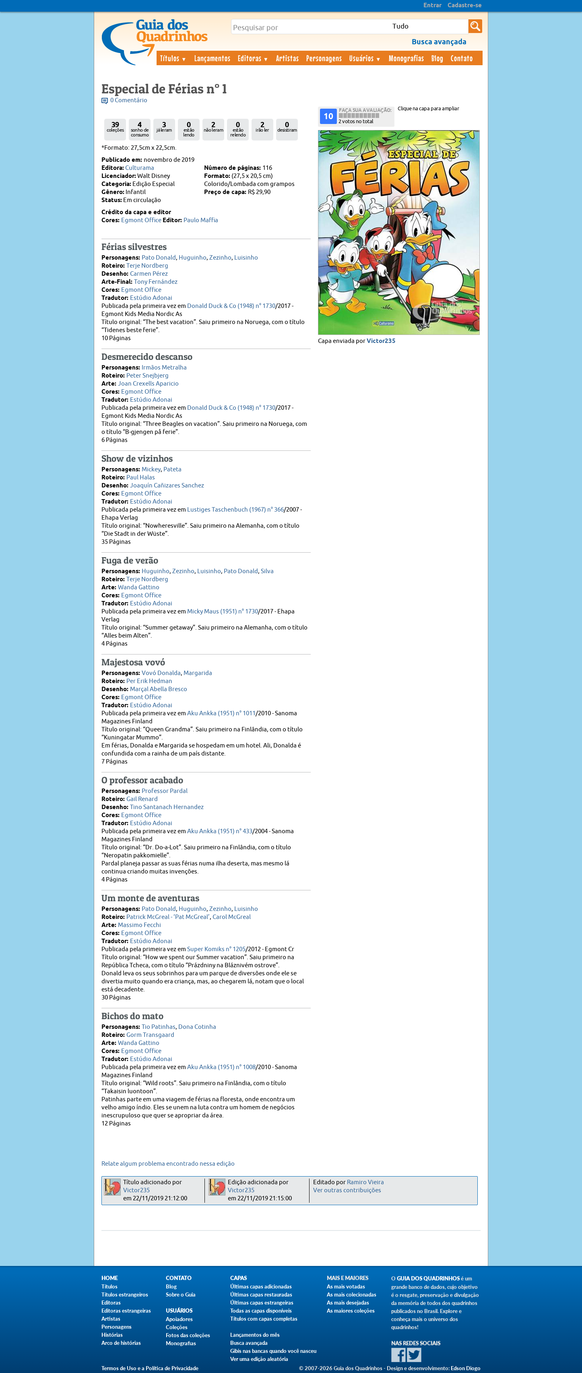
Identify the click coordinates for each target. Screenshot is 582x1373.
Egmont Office (141, 220)
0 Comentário (128, 100)
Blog (437, 58)
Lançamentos (212, 58)
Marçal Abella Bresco (158, 689)
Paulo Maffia (201, 220)
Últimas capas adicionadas (261, 1286)
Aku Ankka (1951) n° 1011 (221, 713)
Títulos (173, 58)
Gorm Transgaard (150, 1035)
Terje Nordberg (147, 266)
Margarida (198, 673)
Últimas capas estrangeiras (261, 1302)
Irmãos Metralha (164, 368)
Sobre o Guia (181, 1294)
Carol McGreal (232, 917)
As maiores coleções (351, 1310)
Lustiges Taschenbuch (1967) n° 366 (235, 510)
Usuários (365, 58)
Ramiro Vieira (365, 1182)
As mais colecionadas (351, 1294)
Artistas (287, 58)
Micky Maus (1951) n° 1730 (222, 611)
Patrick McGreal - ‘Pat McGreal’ (168, 917)
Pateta (172, 469)
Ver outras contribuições (347, 1190)
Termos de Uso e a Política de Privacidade (149, 1368)
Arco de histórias (121, 1343)
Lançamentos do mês (255, 1335)
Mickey (151, 469)
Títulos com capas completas (263, 1318)
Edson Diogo (466, 1368)
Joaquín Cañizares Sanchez (167, 485)
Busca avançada (249, 1343)
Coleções (177, 1327)
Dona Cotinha (197, 1027)
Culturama (139, 168)
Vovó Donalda (161, 673)
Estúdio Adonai (151, 298)
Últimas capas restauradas (261, 1294)
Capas (238, 1278)
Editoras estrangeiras (126, 1310)
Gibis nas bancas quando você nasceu (273, 1351)
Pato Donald (159, 258)
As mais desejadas (348, 1302)
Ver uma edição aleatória (259, 1359)
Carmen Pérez (149, 274)
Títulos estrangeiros (124, 1294)
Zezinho (220, 258)
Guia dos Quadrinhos (428, 1279)
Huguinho (192, 258)
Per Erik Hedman (149, 681)
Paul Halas (140, 477)
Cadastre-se (465, 6)
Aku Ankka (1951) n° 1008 (221, 1067)
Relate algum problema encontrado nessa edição (168, 1164)
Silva (267, 571)
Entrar (432, 6)
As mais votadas (346, 1286)
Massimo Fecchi (139, 925)
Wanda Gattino (138, 587)
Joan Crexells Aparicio (148, 384)
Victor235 (381, 341)
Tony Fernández (155, 282)
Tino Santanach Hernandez (167, 807)
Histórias (112, 1335)
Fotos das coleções (188, 1335)
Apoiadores (179, 1319)
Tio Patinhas (158, 1027)
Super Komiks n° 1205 (216, 949)
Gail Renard (142, 799)
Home (109, 1278)
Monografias (406, 58)
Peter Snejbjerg (147, 376)
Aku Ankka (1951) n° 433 (219, 831)
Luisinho (246, 258)
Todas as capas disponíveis (261, 1310)
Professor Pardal (165, 791)
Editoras (253, 58)
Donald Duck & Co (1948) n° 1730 (231, 306)
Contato (462, 58)
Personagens (324, 58)
